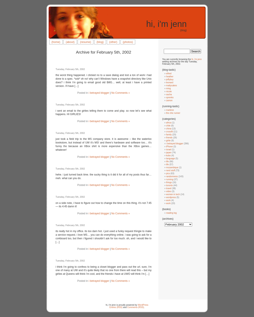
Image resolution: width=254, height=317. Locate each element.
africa (168, 122)
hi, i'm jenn (166, 24)
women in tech (173, 194)
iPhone (169, 146)
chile (168, 125)
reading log (171, 213)
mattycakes (171, 85)
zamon (169, 100)
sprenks (170, 97)
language (170, 158)
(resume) (85, 42)
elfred (168, 73)
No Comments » (120, 92)
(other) (113, 42)
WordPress (143, 305)
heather (169, 76)
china (168, 128)
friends (169, 137)
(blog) (100, 42)
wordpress (171, 197)
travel (168, 188)
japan (168, 152)
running (169, 179)
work (168, 200)
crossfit (169, 131)
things (169, 182)
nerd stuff (170, 170)
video (168, 191)
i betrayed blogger (99, 92)
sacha (169, 94)
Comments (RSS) (135, 307)
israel (168, 149)
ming (168, 88)
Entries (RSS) (115, 307)
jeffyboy (169, 79)
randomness (172, 176)
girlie (168, 140)
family (169, 134)
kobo (168, 155)
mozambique (172, 167)
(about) (70, 42)
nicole (169, 91)
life (167, 161)
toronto (169, 185)
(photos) (128, 42)
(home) (56, 42)
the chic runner (173, 113)
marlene (170, 110)
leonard (169, 82)
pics (168, 173)
